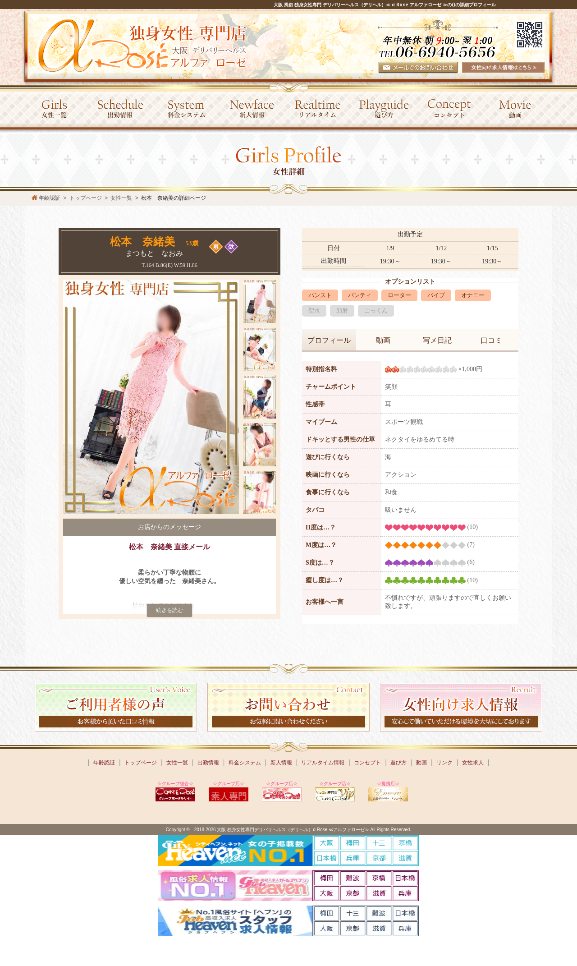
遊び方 (398, 762)
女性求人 (473, 762)
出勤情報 (208, 762)
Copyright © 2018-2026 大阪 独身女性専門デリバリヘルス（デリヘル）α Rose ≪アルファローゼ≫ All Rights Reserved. (288, 829)
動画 (383, 340)
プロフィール (329, 340)
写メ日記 (437, 340)
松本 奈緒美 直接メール (169, 547)
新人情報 (281, 762)
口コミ (491, 340)
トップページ (140, 762)
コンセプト (367, 762)
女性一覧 (121, 198)
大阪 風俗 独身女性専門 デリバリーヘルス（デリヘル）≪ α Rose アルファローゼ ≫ (360, 4)
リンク (444, 762)
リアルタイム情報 (322, 762)
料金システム (245, 762)
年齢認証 (104, 762)
